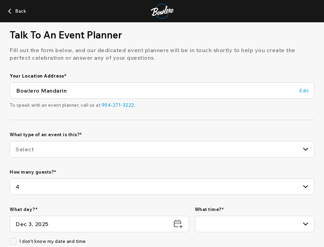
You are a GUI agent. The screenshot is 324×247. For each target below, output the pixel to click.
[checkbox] (13, 241)
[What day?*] (99, 224)
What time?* (209, 209)
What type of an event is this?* (46, 134)
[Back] (16, 11)
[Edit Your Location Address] (304, 90)
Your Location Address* (38, 76)
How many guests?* (33, 172)
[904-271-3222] (118, 105)
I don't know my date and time (48, 241)
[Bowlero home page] (162, 11)
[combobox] (162, 149)
